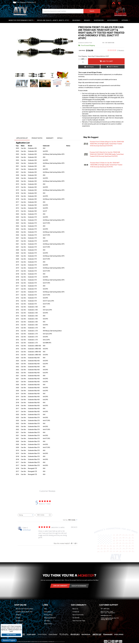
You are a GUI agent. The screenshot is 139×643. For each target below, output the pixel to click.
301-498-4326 (105, 609)
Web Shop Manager (59, 639)
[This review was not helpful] (75, 543)
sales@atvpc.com (106, 615)
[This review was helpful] (71, 543)
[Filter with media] (43, 515)
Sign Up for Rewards (79, 586)
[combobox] (26, 515)
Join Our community (60, 586)
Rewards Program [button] (9, 640)
